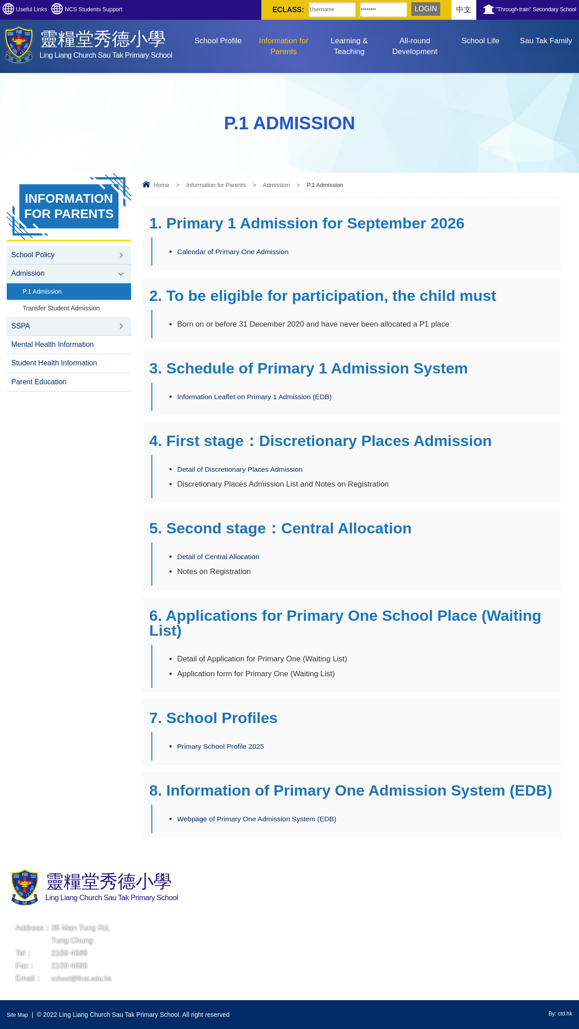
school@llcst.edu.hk (85, 978)
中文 (417, 9)
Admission (276, 185)
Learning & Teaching (349, 46)
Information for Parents (284, 46)
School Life (480, 40)
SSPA (20, 333)
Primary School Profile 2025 (224, 746)
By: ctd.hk (558, 1014)
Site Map (19, 1014)
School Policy (33, 256)
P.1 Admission (44, 295)
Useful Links (43, 9)
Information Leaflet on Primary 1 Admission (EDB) (261, 396)
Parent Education (39, 394)
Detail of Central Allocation (222, 556)
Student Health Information (54, 374)
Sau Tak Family (546, 40)
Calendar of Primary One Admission (238, 251)
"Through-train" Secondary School (516, 9)
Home (161, 185)
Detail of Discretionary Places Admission (245, 469)
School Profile (218, 40)
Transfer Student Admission (65, 314)
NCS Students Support (130, 9)
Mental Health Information (52, 353)
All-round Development (415, 46)
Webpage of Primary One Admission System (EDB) (264, 819)
